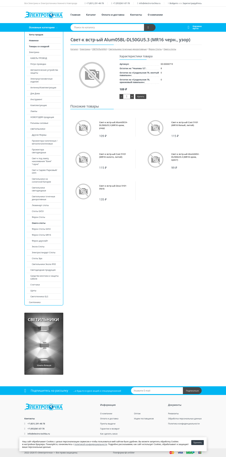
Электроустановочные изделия (41, 80)
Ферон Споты (38, 217)
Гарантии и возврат (110, 428)
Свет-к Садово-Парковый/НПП (44, 171)
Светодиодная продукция (43, 270)
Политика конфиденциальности (184, 423)
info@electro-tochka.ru (149, 3)
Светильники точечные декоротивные (43, 198)
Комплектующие (38, 105)
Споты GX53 (38, 211)
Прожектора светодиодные (39, 151)
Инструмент (36, 99)
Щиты (33, 290)
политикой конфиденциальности (90, 444)
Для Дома (35, 93)
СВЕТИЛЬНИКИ (37, 129)
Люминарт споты (40, 205)
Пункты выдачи (107, 423)
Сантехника (35, 302)
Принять (197, 442)
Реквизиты (173, 413)
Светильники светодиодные (39, 189)
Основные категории (42, 27)
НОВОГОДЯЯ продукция (42, 117)
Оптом (137, 413)
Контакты (136, 14)
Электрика (34, 52)
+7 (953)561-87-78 (121, 3)
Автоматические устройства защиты (44, 71)
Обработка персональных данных (185, 418)
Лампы (33, 111)
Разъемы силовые (39, 123)
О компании (155, 14)
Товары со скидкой (39, 46)
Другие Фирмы (39, 134)
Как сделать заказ (108, 433)
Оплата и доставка (113, 14)
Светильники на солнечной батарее (41, 180)
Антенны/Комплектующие (43, 87)
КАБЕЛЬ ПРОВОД (38, 58)
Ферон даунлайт (40, 240)
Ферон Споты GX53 (41, 229)
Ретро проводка (38, 64)
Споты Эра (37, 258)
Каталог (91, 14)
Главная (75, 14)
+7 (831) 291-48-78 (95, 3)
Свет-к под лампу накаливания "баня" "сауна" (42, 161)
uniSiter (131, 452)
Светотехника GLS (39, 296)
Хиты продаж (36, 34)
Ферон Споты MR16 (41, 234)
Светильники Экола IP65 (44, 264)
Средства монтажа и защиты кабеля (44, 277)
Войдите (174, 3)
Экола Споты (38, 246)
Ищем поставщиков (144, 418)
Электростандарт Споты (43, 252)
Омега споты (39, 223)
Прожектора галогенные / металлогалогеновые (44, 142)
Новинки (33, 40)
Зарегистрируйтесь (192, 3)
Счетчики (35, 284)
